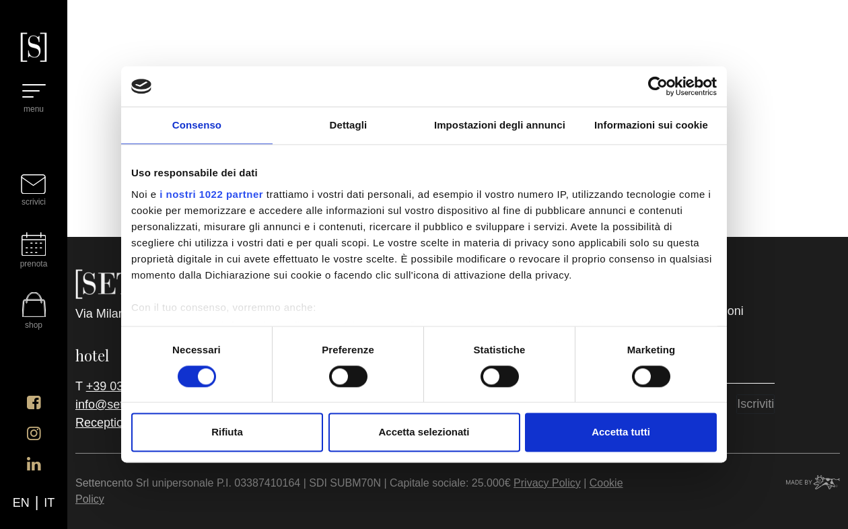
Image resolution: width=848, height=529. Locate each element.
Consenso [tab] (196, 125)
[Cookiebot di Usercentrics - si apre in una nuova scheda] (658, 86)
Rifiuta (227, 432)
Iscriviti (755, 404)
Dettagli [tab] (348, 125)
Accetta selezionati (423, 432)
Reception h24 (114, 422)
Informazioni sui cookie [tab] (651, 125)
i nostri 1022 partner (211, 194)
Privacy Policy (547, 483)
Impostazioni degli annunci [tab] (499, 125)
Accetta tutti (621, 432)
